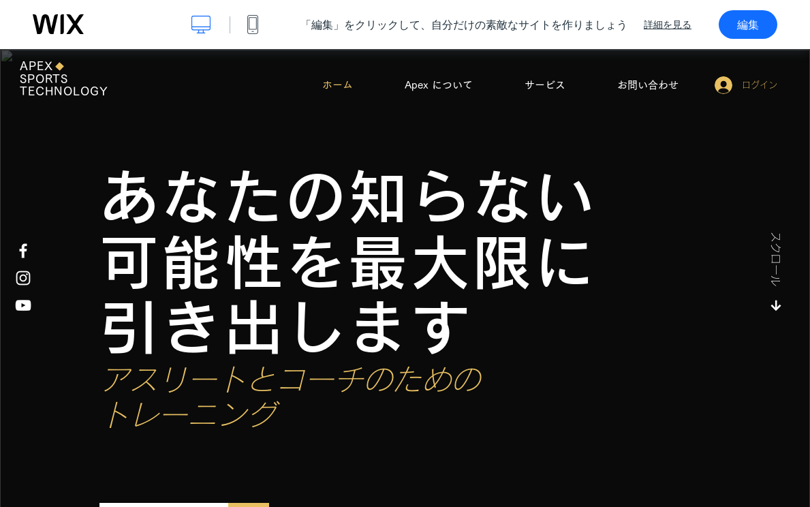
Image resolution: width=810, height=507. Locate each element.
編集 (748, 24)
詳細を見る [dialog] (667, 24)
